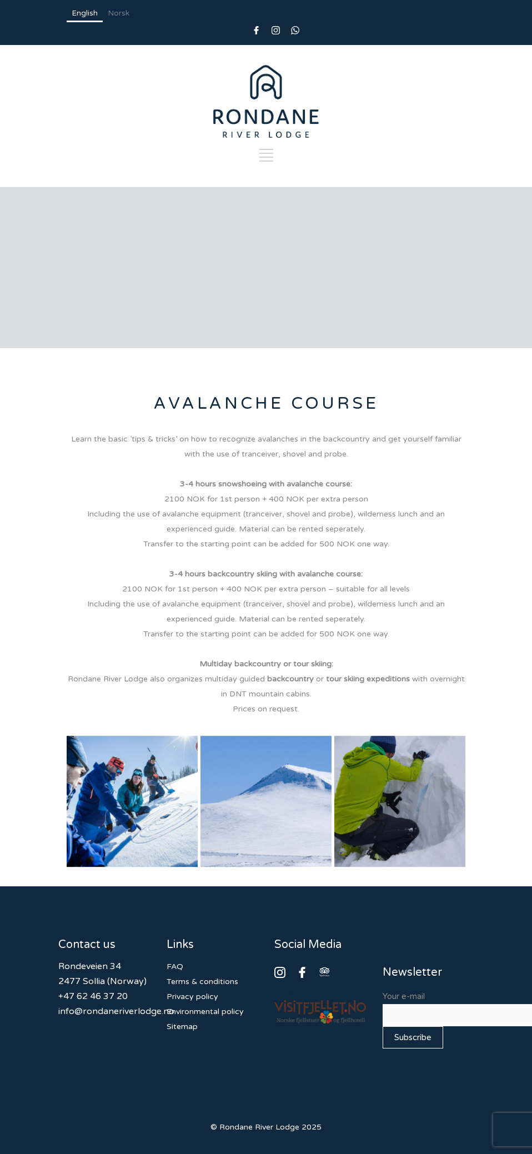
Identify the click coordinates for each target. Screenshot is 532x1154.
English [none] (85, 13)
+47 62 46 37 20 (93, 996)
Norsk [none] (118, 13)
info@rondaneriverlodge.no (116, 1011)
